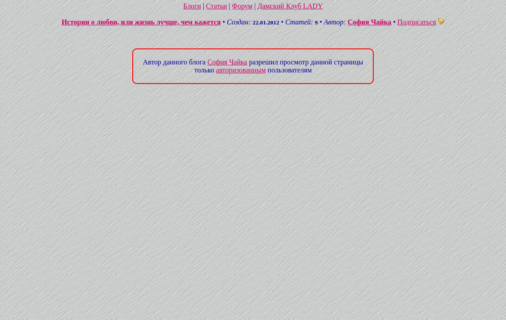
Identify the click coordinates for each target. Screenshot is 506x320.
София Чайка (369, 22)
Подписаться (420, 22)
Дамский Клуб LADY (290, 6)
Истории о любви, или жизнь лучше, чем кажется (141, 22)
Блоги (192, 6)
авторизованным (241, 70)
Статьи (216, 6)
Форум (242, 6)
